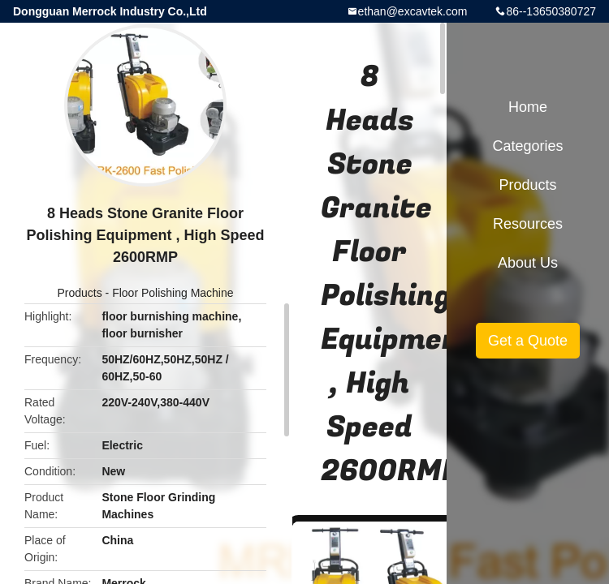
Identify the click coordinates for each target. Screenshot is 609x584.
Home (527, 107)
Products (79, 292)
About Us (528, 263)
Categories (527, 146)
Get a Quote (528, 341)
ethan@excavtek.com (413, 11)
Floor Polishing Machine (172, 292)
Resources (528, 224)
